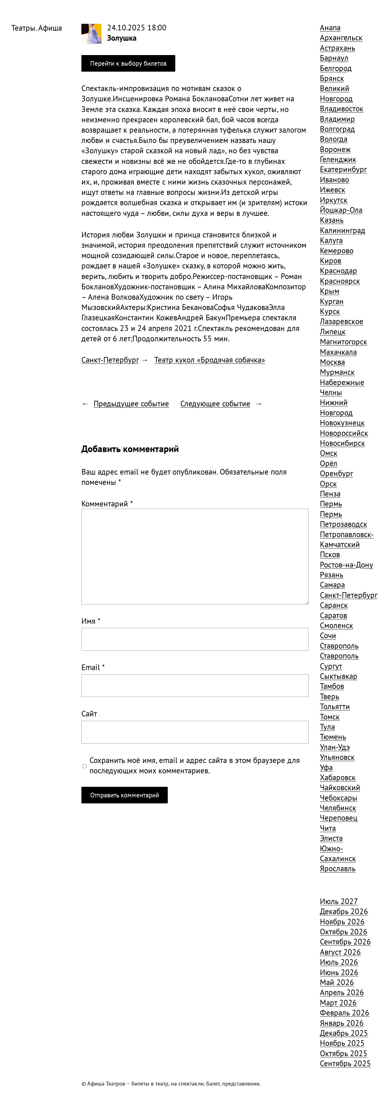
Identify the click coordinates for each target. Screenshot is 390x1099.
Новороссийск (344, 433)
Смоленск (336, 625)
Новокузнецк (342, 422)
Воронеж (335, 149)
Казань (332, 220)
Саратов (333, 615)
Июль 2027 (339, 901)
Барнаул (334, 58)
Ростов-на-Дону (346, 564)
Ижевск (332, 189)
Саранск (334, 605)
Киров (330, 260)
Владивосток (341, 108)
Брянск (332, 78)
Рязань (331, 574)
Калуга (331, 240)
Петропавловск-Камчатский (347, 539)
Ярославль (338, 868)
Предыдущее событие (131, 403)
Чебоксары (338, 797)
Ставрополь (339, 645)
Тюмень (333, 736)
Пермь (331, 503)
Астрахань (337, 48)
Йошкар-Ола (341, 210)
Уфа (326, 767)
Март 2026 (338, 1002)
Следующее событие (215, 403)
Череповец (338, 817)
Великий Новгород (336, 93)
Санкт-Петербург (110, 359)
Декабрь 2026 (344, 911)
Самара (332, 584)
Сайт (89, 713)
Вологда (333, 139)
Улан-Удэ (335, 747)
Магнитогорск (343, 341)
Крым (329, 291)
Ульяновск (337, 757)
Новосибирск (342, 443)
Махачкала (338, 352)
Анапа (330, 27)
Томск (330, 716)
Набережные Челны (342, 387)
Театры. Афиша (36, 28)
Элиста (331, 838)
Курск (330, 311)
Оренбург (336, 473)
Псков (330, 554)
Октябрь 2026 (343, 931)
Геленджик (338, 159)
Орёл (328, 463)
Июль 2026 (339, 962)
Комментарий (107, 503)
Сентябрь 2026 (345, 941)
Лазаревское (341, 321)
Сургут (331, 666)
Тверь (329, 696)
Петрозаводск (343, 524)
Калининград (342, 230)
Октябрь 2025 (343, 1053)
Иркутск (333, 200)
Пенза (330, 493)
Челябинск (338, 807)
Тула (327, 726)
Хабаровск (338, 777)
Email (93, 667)
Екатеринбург (343, 169)
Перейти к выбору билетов (128, 63)
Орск (328, 483)
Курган (332, 301)
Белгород (336, 68)
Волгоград (337, 129)
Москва (332, 362)
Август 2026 (340, 952)
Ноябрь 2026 (342, 921)
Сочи (328, 635)
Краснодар (338, 270)
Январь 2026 (342, 1023)
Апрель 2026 (342, 992)
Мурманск (337, 372)
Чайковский (340, 787)
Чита (328, 828)
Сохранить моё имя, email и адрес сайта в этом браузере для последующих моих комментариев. (195, 765)
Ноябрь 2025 (342, 1043)
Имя (90, 621)
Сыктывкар (338, 676)
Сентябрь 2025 (345, 1063)
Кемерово (336, 250)
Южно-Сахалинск (338, 853)
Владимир (337, 119)
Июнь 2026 (339, 972)
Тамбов (332, 686)
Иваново (334, 179)
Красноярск (340, 281)
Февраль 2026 (344, 1012)
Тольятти (335, 706)
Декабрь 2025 (344, 1033)
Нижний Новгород (336, 407)
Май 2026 (337, 982)
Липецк (333, 331)
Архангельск (341, 37)
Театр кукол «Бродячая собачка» (209, 359)
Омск (328, 453)
